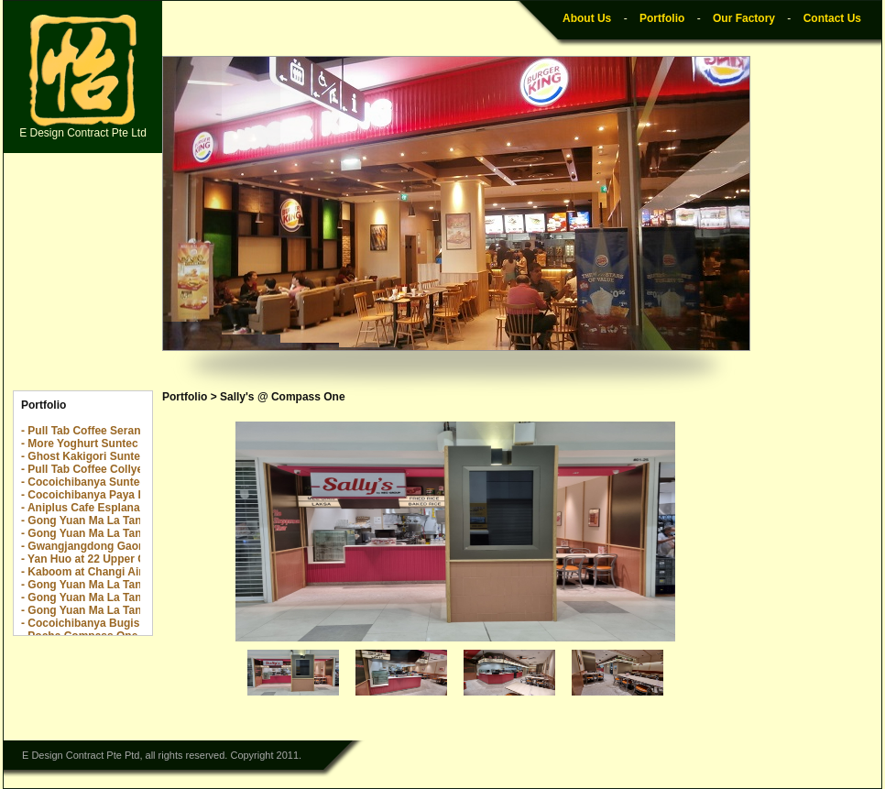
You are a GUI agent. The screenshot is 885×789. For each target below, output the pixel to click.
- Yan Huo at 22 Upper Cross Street (112, 559)
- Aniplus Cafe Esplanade (87, 507)
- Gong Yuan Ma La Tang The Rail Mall (120, 597)
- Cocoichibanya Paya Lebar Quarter (116, 494)
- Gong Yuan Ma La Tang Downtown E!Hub (132, 533)
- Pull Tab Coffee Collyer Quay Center (118, 469)
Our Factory (744, 18)
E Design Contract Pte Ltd (83, 77)
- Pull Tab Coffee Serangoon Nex (106, 430)
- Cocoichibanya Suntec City (95, 482)
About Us (587, 18)
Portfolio (661, 18)
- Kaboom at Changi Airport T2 (100, 571)
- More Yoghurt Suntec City (91, 443)
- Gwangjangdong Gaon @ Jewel (106, 546)
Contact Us (832, 18)
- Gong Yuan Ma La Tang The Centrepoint (128, 584)
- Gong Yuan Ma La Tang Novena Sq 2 (119, 520)
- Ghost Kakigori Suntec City (95, 456)
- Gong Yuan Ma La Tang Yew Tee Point (122, 610)
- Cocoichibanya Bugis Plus (93, 623)
